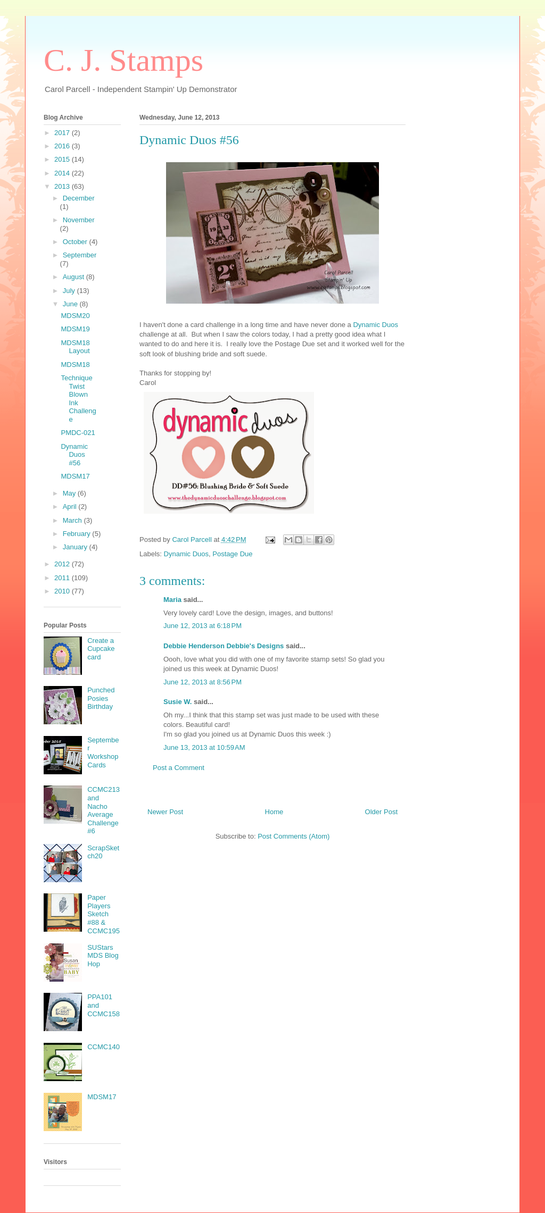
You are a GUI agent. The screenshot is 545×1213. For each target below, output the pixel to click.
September (80, 255)
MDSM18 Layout (75, 347)
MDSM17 (75, 476)
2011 (63, 578)
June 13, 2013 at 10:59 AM (204, 747)
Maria (172, 600)
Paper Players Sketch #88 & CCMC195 (103, 913)
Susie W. (177, 702)
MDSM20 (75, 316)
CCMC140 (103, 1047)
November (79, 220)
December (79, 198)
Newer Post (165, 812)
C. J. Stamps (123, 60)
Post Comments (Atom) (293, 836)
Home (274, 812)
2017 (63, 133)
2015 (63, 159)
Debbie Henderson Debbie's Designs (223, 646)
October (76, 242)
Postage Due (232, 554)
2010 (63, 591)
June (71, 304)
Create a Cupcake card (100, 649)
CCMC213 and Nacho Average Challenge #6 (103, 810)
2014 (63, 173)
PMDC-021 (78, 433)
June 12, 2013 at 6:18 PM (202, 626)
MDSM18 (75, 365)
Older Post (381, 812)
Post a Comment (178, 768)
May (70, 493)
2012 (63, 564)
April (71, 507)
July (70, 291)
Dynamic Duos (375, 325)
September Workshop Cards (103, 752)
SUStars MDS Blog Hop (103, 955)
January (76, 547)
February (78, 534)
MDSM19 (75, 329)
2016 (63, 146)
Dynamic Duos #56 (74, 454)
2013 (63, 186)
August (74, 277)
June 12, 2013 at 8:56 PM (202, 682)
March (73, 520)
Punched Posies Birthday (100, 698)
